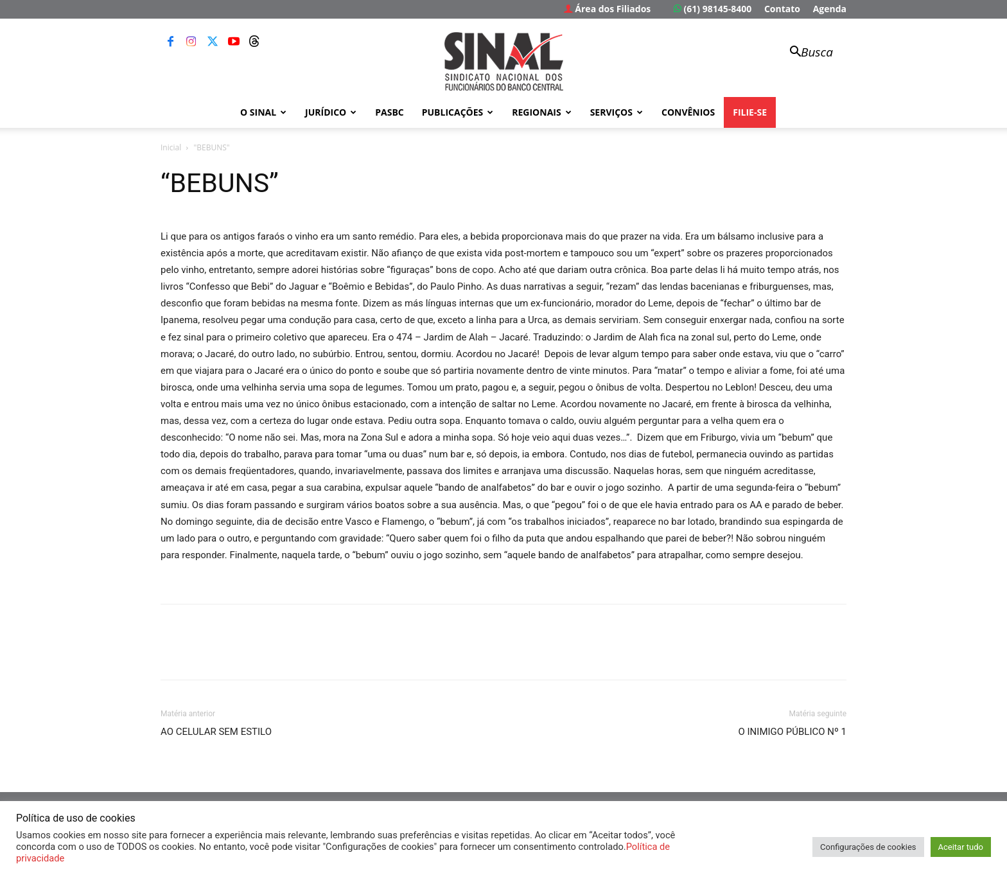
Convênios (688, 112)
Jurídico (330, 112)
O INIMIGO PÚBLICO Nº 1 (792, 731)
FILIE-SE (750, 112)
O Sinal (263, 112)
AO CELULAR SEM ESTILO (216, 731)
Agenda (829, 9)
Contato (782, 9)
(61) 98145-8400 (712, 9)
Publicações (458, 112)
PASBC (389, 112)
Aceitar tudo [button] (960, 847)
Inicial (171, 147)
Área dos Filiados (607, 9)
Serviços (616, 112)
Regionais (541, 112)
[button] (805, 53)
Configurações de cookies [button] (868, 847)
